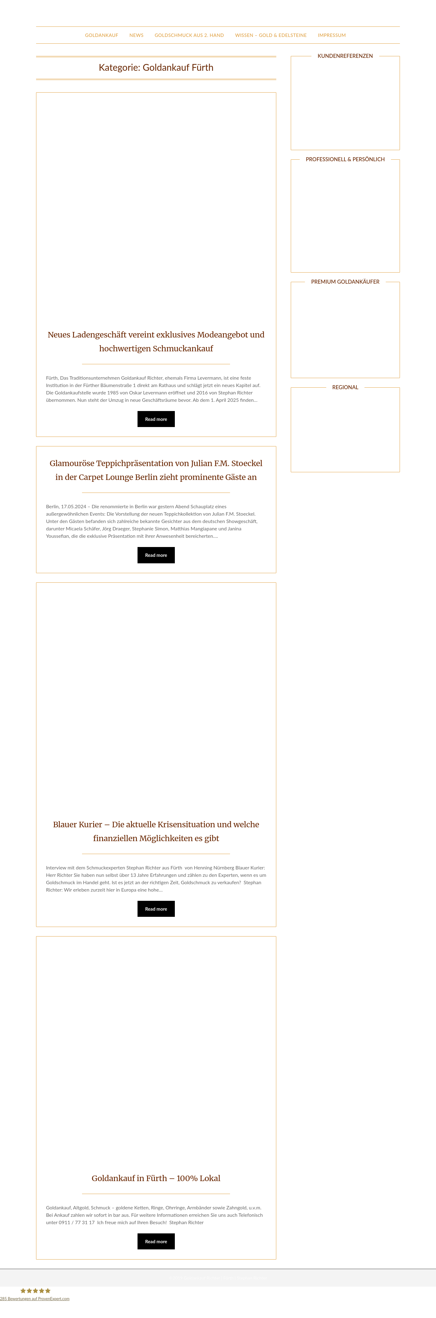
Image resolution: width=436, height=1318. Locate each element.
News (137, 35)
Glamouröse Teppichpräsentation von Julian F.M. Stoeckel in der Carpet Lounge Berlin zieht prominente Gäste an (156, 477)
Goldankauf (101, 35)
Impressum (332, 35)
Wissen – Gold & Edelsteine (271, 35)
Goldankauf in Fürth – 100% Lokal (156, 1193)
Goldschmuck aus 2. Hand (189, 35)
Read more (156, 419)
